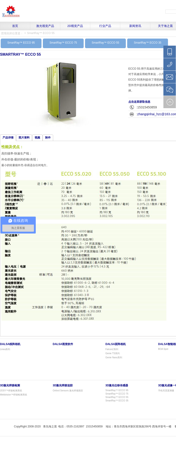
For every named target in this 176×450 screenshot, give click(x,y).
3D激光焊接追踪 (63, 385)
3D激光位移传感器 (116, 385)
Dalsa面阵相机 (115, 344)
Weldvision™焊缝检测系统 (13, 394)
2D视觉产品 (75, 26)
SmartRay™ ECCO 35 (147, 42)
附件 (48, 137)
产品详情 (8, 137)
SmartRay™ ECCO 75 (63, 42)
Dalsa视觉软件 (63, 344)
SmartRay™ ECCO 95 (21, 42)
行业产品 (105, 26)
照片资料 (24, 137)
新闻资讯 (135, 26)
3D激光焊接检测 (10, 385)
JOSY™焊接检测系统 (11, 390)
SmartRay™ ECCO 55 (41, 33)
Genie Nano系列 (113, 357)
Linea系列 (5, 349)
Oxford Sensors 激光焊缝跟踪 (68, 390)
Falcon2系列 (111, 349)
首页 (15, 26)
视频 (37, 137)
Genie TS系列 (112, 353)
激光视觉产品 (45, 26)
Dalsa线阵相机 (10, 344)
